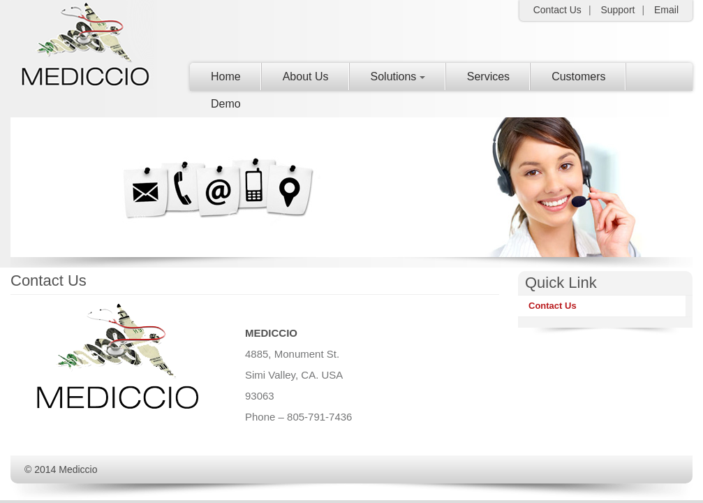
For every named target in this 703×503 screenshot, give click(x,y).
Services (488, 76)
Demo (226, 104)
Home (226, 76)
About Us (306, 76)
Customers (578, 76)
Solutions (398, 76)
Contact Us (552, 305)
